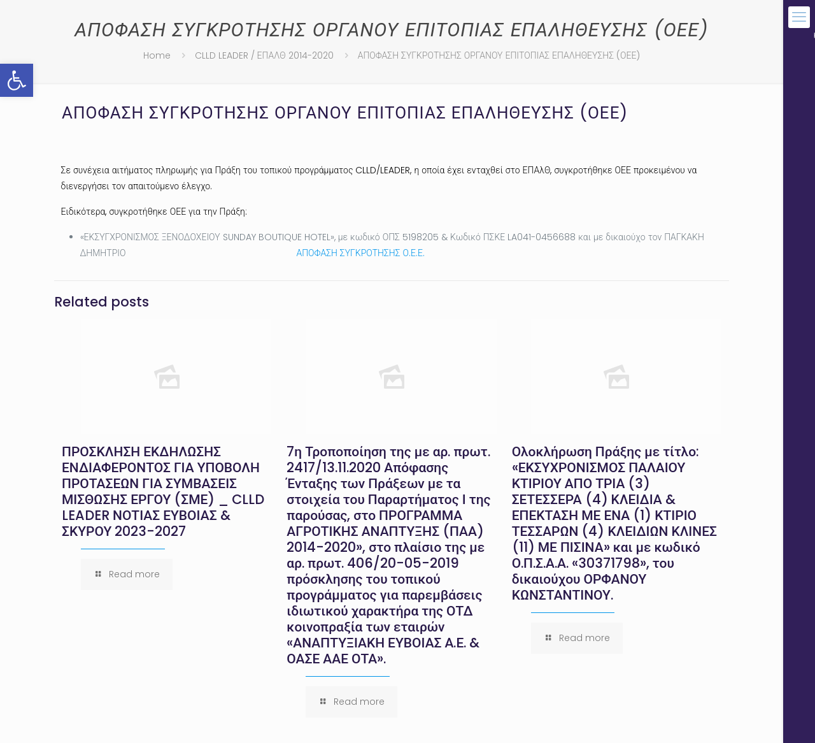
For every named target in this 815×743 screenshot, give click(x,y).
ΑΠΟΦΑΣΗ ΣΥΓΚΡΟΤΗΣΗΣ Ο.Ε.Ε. (360, 253)
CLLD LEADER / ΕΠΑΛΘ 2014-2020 (264, 55)
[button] (16, 80)
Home (157, 55)
